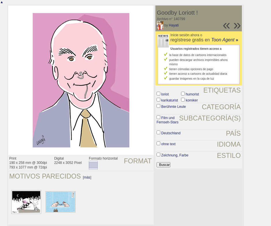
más (87, 177)
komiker (192, 100)
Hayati (174, 25)
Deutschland (170, 133)
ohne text (168, 144)
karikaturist (169, 100)
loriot (165, 94)
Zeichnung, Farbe (174, 155)
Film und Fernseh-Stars (167, 120)
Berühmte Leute (173, 107)
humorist (192, 94)
